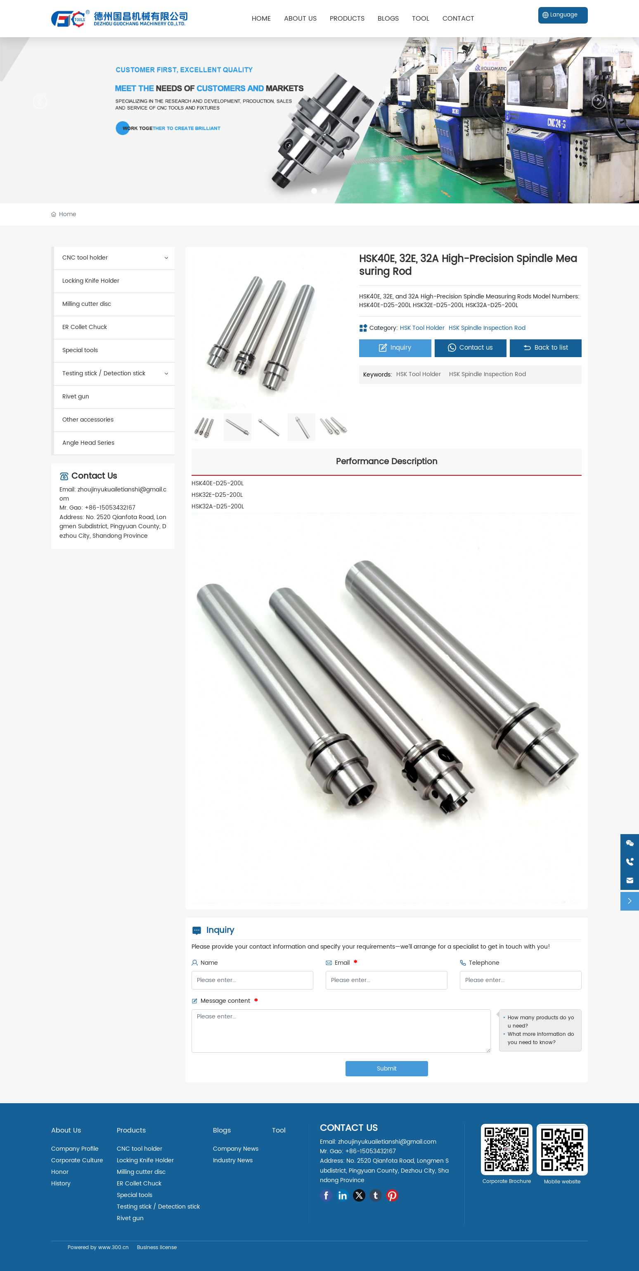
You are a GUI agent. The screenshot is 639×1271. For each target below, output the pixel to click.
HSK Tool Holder (422, 328)
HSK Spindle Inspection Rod (487, 328)
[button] (314, 191)
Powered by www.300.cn (98, 1248)
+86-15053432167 (110, 508)
